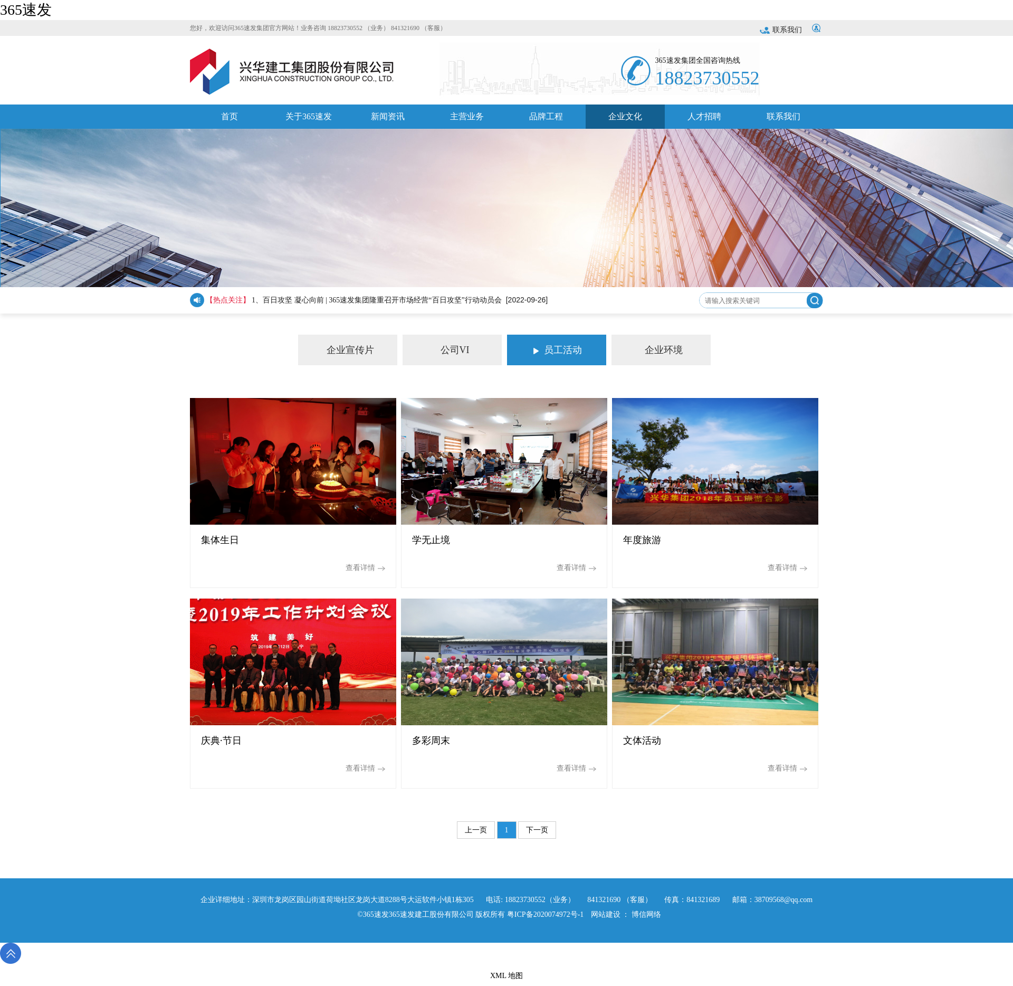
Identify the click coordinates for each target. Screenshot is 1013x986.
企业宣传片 (336, 350)
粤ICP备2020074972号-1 (545, 914)
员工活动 (557, 350)
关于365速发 (308, 120)
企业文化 (625, 120)
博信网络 (646, 914)
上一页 (476, 830)
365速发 (26, 10)
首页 (229, 120)
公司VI (436, 350)
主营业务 (467, 120)
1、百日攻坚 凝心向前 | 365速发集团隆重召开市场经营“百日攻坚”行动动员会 (377, 300)
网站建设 (605, 914)
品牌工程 (546, 120)
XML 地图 (506, 976)
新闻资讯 (388, 120)
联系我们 (781, 30)
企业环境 (647, 350)
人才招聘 (704, 120)
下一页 (537, 830)
